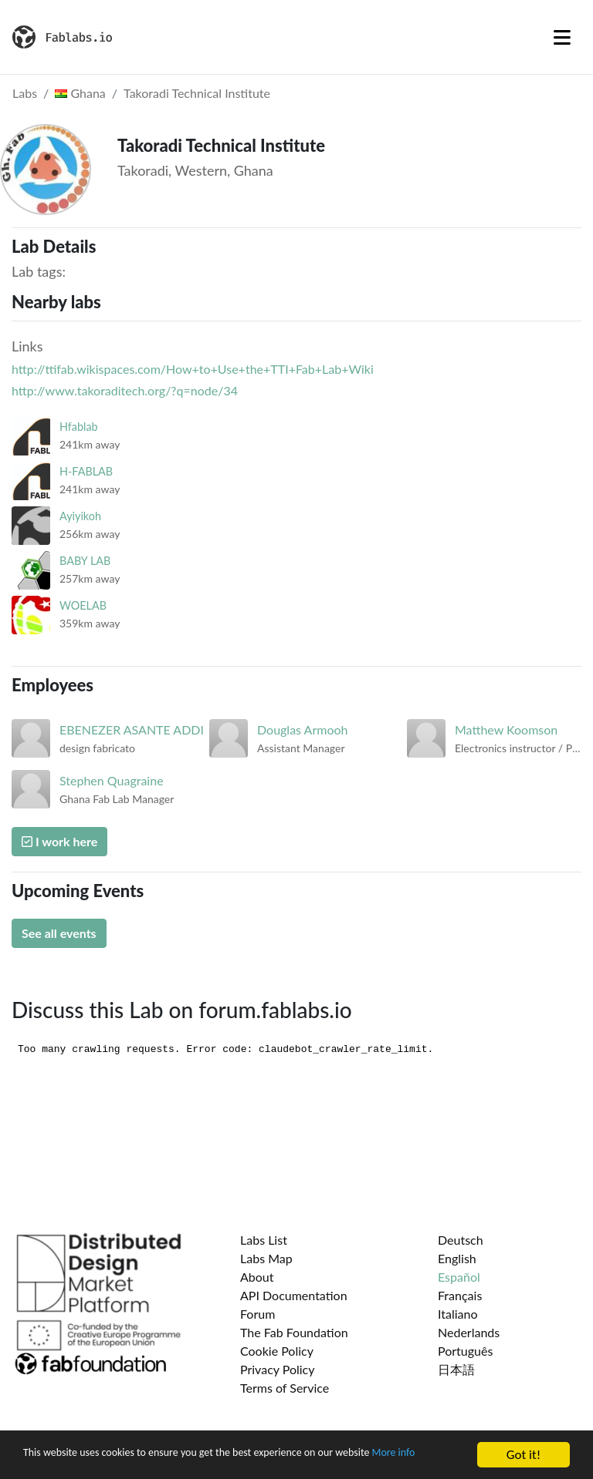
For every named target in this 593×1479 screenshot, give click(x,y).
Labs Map (266, 1258)
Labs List (263, 1239)
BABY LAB (84, 560)
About (257, 1276)
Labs (24, 93)
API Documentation (293, 1295)
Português (465, 1350)
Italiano (458, 1313)
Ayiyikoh (80, 516)
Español (459, 1276)
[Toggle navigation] (562, 37)
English (457, 1258)
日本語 (456, 1369)
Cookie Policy (276, 1350)
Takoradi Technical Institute (197, 93)
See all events (59, 933)
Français (460, 1295)
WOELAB (83, 605)
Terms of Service (284, 1387)
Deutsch (460, 1239)
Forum (257, 1313)
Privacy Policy (277, 1369)
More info (49, 1462)
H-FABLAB (86, 471)
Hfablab (78, 426)
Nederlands (469, 1332)
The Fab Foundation (294, 1332)
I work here (59, 841)
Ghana (80, 93)
